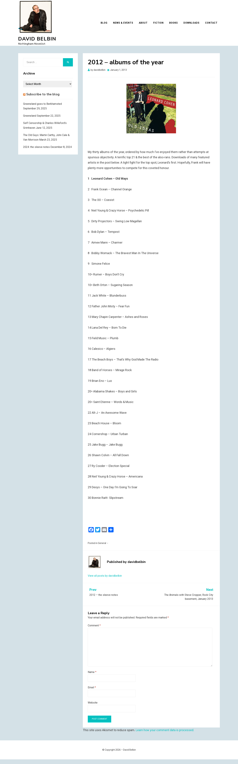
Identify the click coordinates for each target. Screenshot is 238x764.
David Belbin (37, 41)
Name (92, 676)
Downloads (194, 25)
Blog (106, 25)
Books (176, 25)
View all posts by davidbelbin (105, 580)
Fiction (161, 25)
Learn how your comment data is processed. (165, 735)
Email (92, 692)
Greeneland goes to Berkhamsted (42, 108)
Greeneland (29, 120)
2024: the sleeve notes (36, 151)
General (102, 547)
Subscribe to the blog (43, 99)
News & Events (125, 25)
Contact (213, 25)
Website (93, 707)
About (145, 25)
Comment (94, 630)
